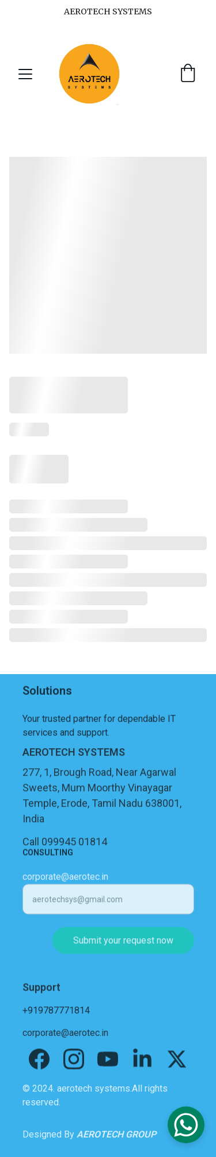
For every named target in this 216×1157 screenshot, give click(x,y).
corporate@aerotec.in (65, 882)
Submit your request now (123, 946)
